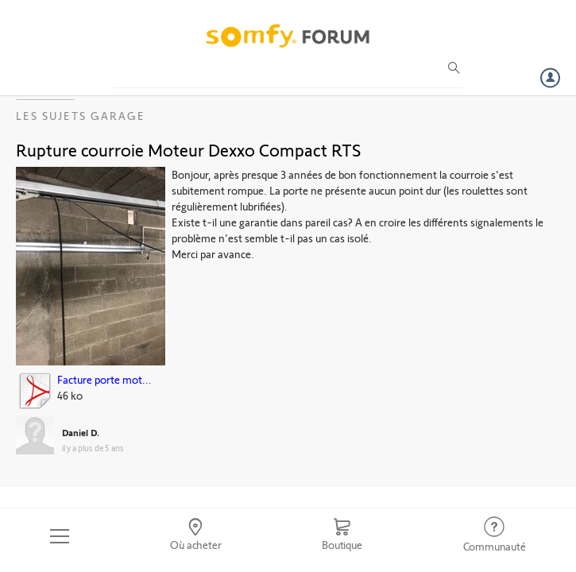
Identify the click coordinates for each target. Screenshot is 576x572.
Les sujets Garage (80, 115)
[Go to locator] (196, 536)
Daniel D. (80, 432)
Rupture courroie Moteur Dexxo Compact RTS (188, 149)
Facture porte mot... (104, 379)
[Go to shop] (342, 536)
